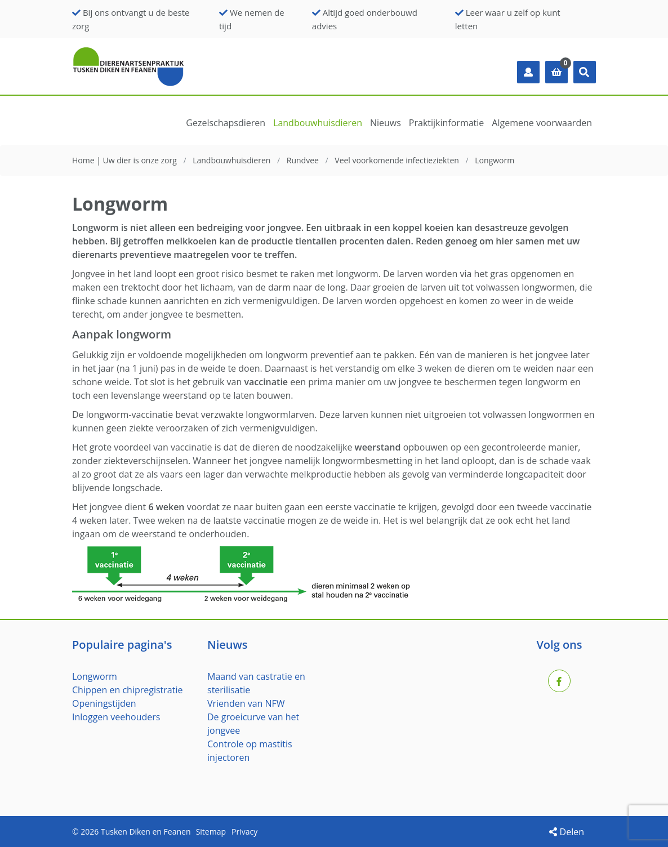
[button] (584, 72)
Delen (566, 832)
